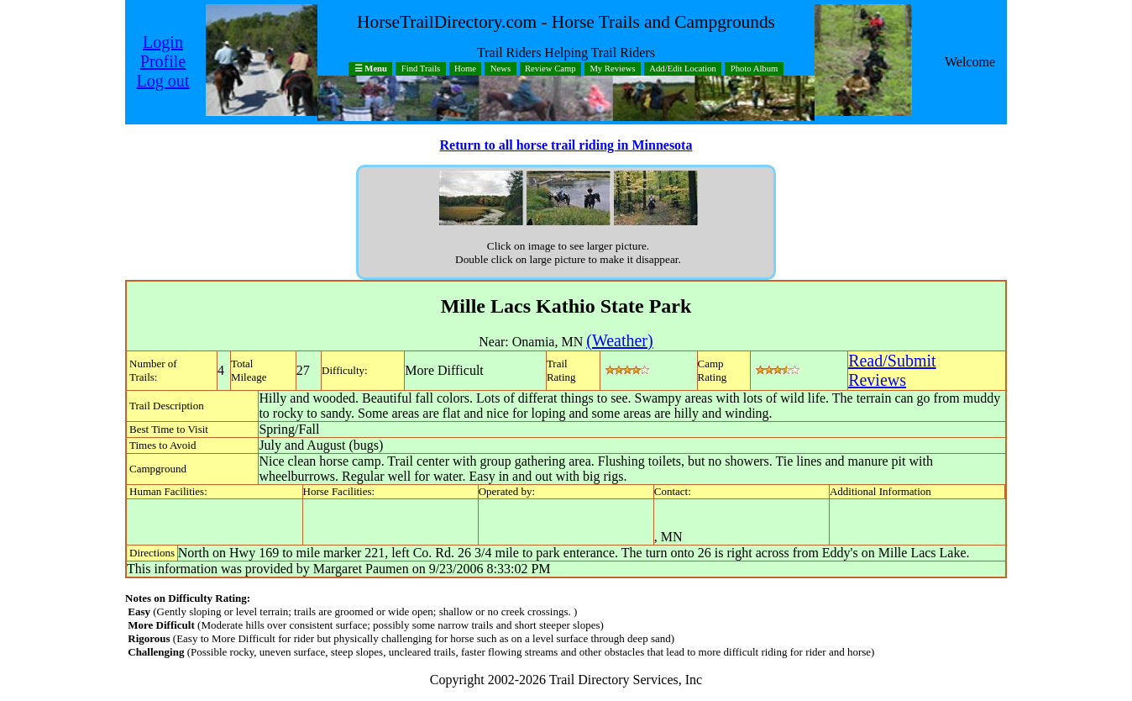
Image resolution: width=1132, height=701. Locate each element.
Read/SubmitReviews (891, 370)
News (500, 69)
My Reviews (612, 69)
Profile (163, 61)
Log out (163, 80)
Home (465, 69)
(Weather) (619, 340)
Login (163, 42)
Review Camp (550, 69)
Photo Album (754, 69)
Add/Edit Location (682, 69)
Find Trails (421, 69)
